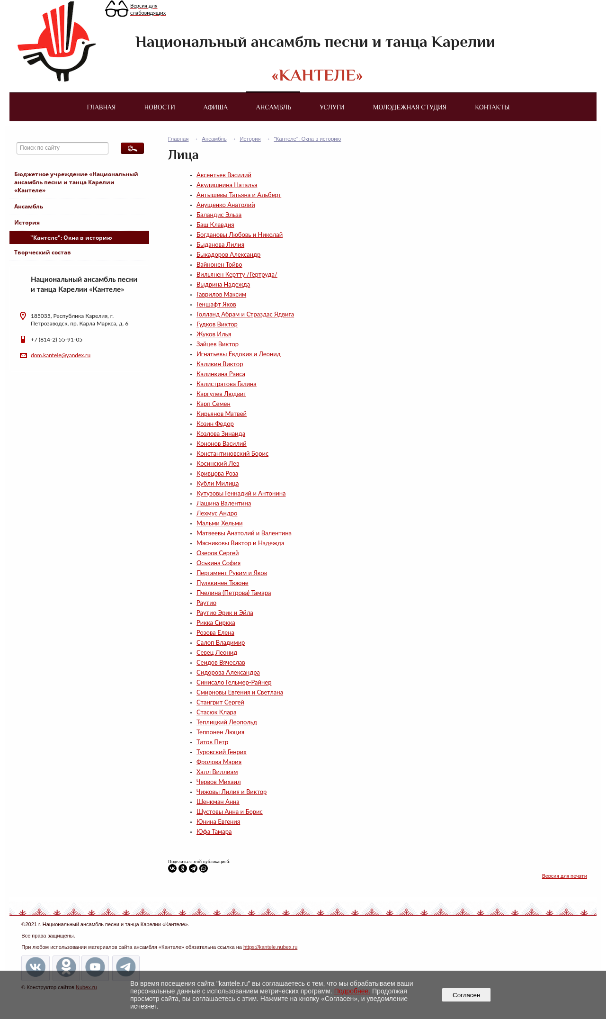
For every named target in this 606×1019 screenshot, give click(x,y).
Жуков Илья (213, 334)
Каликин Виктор (219, 364)
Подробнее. (352, 991)
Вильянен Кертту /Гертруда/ (236, 274)
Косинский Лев (217, 463)
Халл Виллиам (217, 772)
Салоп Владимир (220, 642)
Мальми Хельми (219, 523)
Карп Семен (213, 403)
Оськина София (218, 563)
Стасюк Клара (216, 712)
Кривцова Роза (217, 473)
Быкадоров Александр (228, 254)
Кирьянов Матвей (221, 413)
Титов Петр (212, 742)
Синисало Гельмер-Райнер (234, 682)
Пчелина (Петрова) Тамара (233, 592)
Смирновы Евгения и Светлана (239, 692)
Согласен (466, 995)
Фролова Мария (218, 762)
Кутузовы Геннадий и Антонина (241, 493)
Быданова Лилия (220, 244)
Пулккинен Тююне (222, 582)
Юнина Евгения (218, 821)
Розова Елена (215, 632)
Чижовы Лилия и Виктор (231, 791)
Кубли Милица (217, 483)
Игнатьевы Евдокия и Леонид (238, 354)
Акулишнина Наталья (226, 185)
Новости (159, 107)
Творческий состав (42, 252)
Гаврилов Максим (221, 294)
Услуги (332, 107)
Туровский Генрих (221, 752)
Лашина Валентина (223, 503)
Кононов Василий (221, 443)
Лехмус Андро (216, 513)
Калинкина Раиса (220, 374)
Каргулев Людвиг (221, 393)
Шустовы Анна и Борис (229, 811)
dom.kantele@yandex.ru (60, 355)
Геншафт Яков (216, 304)
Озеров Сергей (217, 553)
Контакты (492, 107)
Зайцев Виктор (217, 344)
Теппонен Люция (220, 732)
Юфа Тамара (214, 831)
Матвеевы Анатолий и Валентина (244, 533)
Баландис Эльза (218, 214)
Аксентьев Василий (223, 175)
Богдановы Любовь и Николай (239, 234)
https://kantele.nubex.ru (270, 947)
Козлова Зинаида (220, 433)
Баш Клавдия (215, 224)
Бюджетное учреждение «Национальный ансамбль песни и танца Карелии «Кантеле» (76, 182)
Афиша (216, 107)
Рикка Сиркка (215, 622)
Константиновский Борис (232, 453)
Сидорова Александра (228, 672)
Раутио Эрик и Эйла (224, 612)
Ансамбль (273, 107)
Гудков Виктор (217, 324)
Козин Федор (215, 423)
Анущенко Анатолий (225, 204)
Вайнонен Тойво (219, 264)
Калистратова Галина (226, 384)
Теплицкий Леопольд (226, 722)
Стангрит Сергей (220, 702)
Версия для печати (564, 876)
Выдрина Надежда (223, 284)
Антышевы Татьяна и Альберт (238, 194)
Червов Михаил (218, 781)
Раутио (206, 602)
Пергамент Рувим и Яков (231, 573)
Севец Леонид (216, 652)
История (27, 222)
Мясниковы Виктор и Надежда (240, 543)
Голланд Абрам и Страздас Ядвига (245, 314)
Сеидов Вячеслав (220, 662)
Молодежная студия (410, 107)
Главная (101, 107)
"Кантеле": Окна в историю (71, 238)
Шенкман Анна (218, 801)
